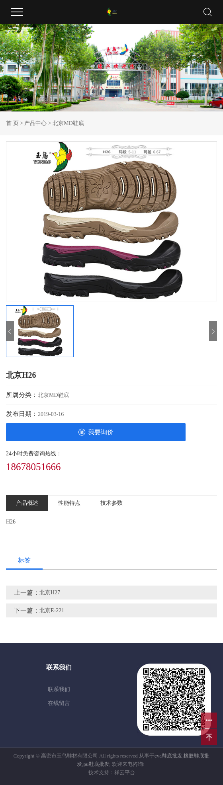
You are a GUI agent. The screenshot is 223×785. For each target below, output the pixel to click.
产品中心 (35, 123)
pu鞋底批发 (97, 764)
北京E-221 (51, 610)
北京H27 (49, 593)
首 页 (12, 123)
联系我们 (59, 689)
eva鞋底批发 (168, 756)
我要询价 (95, 432)
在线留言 (59, 703)
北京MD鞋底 (68, 123)
